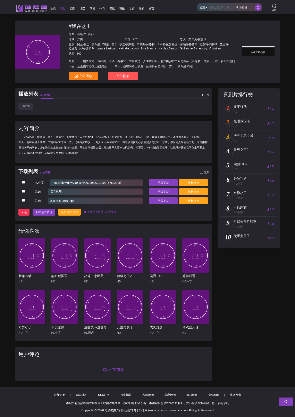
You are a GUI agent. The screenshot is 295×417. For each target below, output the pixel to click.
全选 (24, 212)
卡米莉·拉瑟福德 (167, 44)
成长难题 (156, 327)
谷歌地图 (148, 394)
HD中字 (26, 106)
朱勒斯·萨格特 (146, 44)
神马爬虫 (235, 394)
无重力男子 (125, 327)
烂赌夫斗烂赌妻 (95, 327)
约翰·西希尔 (86, 48)
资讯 (112, 8)
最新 (141, 8)
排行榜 (241, 7)
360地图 (191, 394)
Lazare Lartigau (106, 48)
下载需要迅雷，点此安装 (100, 211)
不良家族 (57, 327)
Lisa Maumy (149, 48)
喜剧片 (81, 34)
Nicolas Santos (168, 48)
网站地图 (81, 394)
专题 (132, 8)
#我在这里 (80, 26)
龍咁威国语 (59, 276)
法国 (80, 39)
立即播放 (83, 76)
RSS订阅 (104, 394)
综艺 (82, 8)
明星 (122, 8)
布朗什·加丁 (109, 44)
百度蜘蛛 (126, 394)
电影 (63, 8)
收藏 (123, 76)
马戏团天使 (190, 327)
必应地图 (170, 394)
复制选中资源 (69, 212)
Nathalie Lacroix (128, 48)
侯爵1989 (156, 276)
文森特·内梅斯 (209, 44)
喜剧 (91, 34)
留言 (151, 8)
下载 (163, 182)
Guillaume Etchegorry (193, 48)
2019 (136, 39)
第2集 (38, 191)
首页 (53, 8)
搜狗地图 (213, 394)
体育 (102, 8)
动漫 (92, 8)
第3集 (38, 200)
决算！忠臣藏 (94, 276)
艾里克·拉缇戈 (197, 39)
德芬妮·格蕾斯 (188, 44)
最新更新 (59, 394)
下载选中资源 (43, 212)
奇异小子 (25, 327)
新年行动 (25, 276)
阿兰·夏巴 (83, 44)
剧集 (73, 8)
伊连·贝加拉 (127, 44)
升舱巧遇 (188, 276)
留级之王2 (124, 276)
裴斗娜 (96, 44)
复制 (193, 182)
